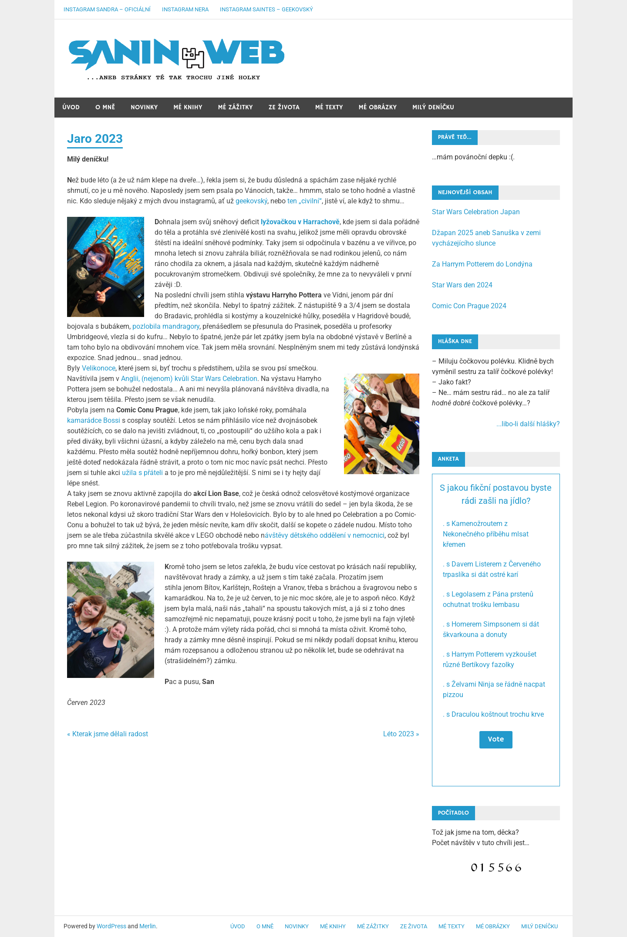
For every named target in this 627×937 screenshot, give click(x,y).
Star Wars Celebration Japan (476, 212)
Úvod (71, 107)
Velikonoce (98, 368)
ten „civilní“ (304, 201)
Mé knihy (187, 107)
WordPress (111, 926)
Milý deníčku (433, 107)
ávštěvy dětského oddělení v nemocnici (324, 535)
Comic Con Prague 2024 (469, 306)
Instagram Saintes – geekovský (266, 9)
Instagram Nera (185, 9)
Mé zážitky (235, 107)
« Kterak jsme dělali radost (107, 734)
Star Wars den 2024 (462, 285)
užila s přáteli (142, 472)
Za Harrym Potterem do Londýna (482, 264)
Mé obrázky (377, 107)
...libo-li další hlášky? (528, 424)
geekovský (251, 201)
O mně (105, 107)
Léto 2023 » (401, 734)
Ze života (284, 107)
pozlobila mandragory (165, 326)
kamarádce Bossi (93, 420)
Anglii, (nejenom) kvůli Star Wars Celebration (189, 378)
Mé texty (329, 107)
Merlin (147, 926)
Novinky (144, 107)
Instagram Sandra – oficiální (107, 9)
